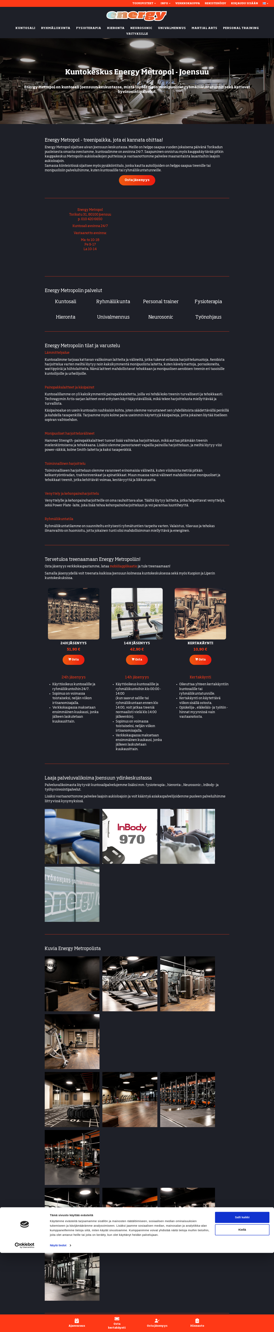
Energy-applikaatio (209, 1251)
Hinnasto (201, 1255)
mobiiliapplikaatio (123, 566)
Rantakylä (94, 1246)
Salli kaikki (242, 1296)
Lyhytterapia (150, 1283)
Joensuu (93, 1232)
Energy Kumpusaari (60, 1124)
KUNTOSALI (25, 28)
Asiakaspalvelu (205, 1264)
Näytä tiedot (58, 1324)
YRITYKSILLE (137, 34)
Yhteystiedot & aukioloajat (214, 1232)
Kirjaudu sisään (244, 3)
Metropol (92, 1241)
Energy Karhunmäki (60, 1093)
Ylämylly (99, 1269)
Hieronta (65, 317)
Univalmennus (113, 317)
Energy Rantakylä (59, 1100)
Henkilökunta (205, 1260)
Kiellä (242, 1308)
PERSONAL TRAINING (241, 28)
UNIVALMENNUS (172, 28)
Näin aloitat (203, 1237)
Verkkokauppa (187, 3)
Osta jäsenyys (137, 180)
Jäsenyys (201, 1241)
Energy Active (150, 1255)
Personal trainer (161, 302)
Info (165, 3)
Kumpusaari (95, 1258)
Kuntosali (65, 302)
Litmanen (93, 1262)
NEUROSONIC (141, 28)
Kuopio (92, 1253)
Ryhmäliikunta (113, 302)
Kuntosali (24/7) (152, 1232)
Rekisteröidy (215, 3)
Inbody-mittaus (152, 1274)
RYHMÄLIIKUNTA (55, 28)
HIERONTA (116, 28)
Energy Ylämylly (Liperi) (63, 1106)
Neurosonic (160, 317)
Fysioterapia (208, 302)
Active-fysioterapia (155, 1278)
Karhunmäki (95, 1237)
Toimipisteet (144, 3)
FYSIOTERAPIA (88, 28)
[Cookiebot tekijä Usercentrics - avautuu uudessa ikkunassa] (24, 1324)
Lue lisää (119, 1170)
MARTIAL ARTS (204, 28)
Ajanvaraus (203, 1246)
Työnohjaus (208, 317)
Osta (73, 659)
